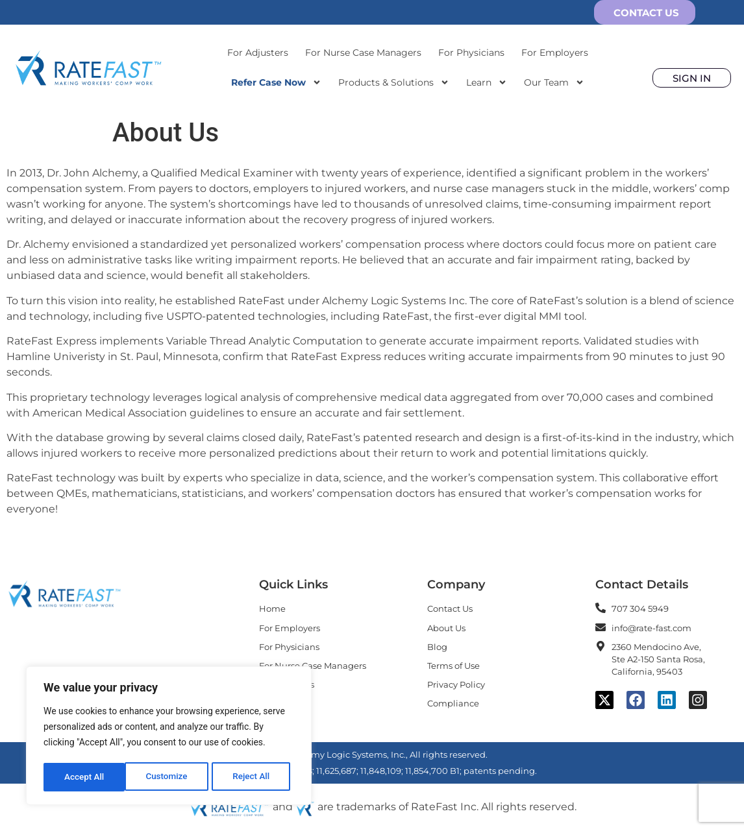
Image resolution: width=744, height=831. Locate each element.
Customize (84, 777)
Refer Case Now (276, 82)
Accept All (254, 777)
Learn (486, 82)
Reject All (170, 777)
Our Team (554, 82)
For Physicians (471, 52)
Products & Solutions (393, 82)
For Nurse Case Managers (363, 52)
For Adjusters (257, 52)
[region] (169, 737)
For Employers (554, 52)
